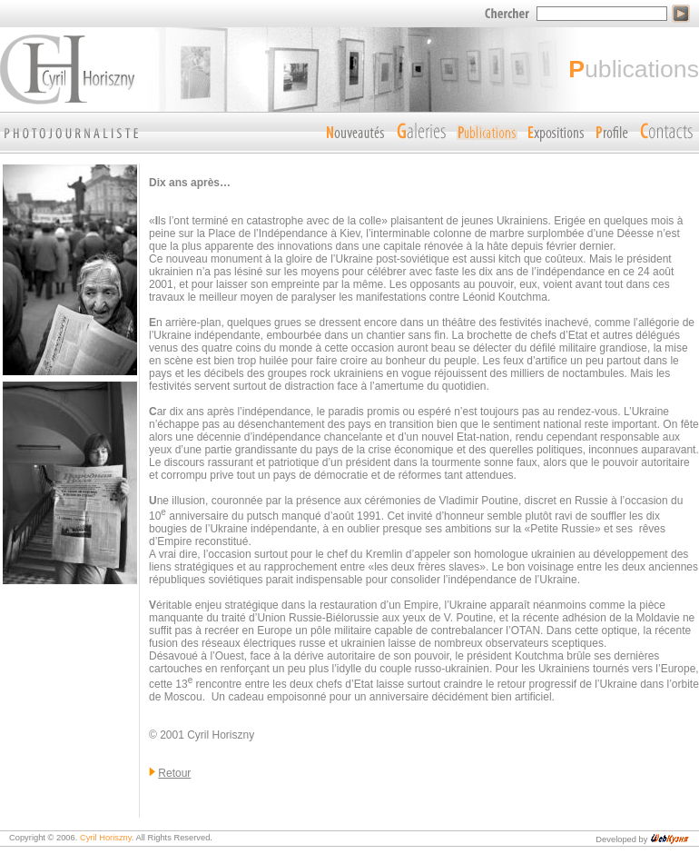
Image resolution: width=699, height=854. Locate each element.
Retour (174, 773)
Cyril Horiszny (106, 837)
